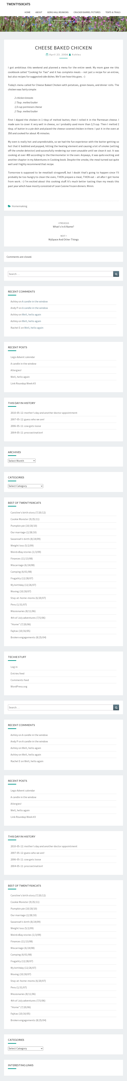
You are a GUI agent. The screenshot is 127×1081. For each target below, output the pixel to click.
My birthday (17, 585)
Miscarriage (17, 565)
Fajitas (14, 631)
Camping (16, 571)
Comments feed (20, 680)
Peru (13, 604)
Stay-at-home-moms (23, 598)
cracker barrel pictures (87, 12)
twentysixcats (18, 4)
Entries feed (17, 673)
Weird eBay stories (21, 552)
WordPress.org (19, 686)
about (38, 12)
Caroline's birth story (23, 512)
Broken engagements (23, 637)
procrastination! (33, 432)
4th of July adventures (23, 617)
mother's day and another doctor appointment (50, 412)
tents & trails (113, 12)
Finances (16, 558)
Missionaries (18, 611)
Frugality (16, 578)
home (27, 12)
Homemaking (19, 206)
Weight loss (17, 545)
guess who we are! (34, 419)
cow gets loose (32, 426)
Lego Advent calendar (23, 357)
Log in (14, 666)
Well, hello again (31, 314)
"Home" (15, 624)
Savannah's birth (20, 538)
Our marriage (18, 532)
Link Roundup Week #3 (23, 383)
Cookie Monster (19, 519)
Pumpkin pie (18, 525)
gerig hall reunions (58, 12)
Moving (15, 591)
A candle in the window (35, 301)
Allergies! (16, 370)
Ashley (76, 54)
